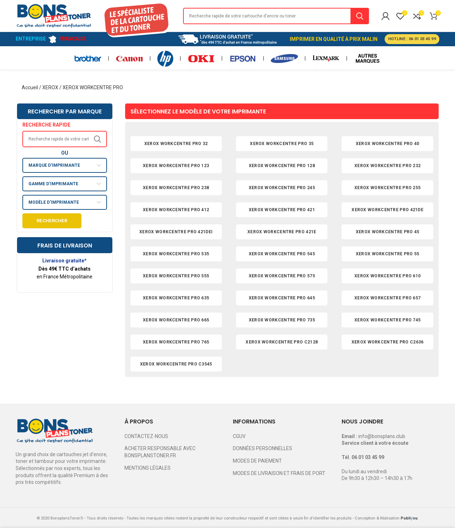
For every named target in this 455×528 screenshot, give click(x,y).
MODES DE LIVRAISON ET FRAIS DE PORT (279, 473)
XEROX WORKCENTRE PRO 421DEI (176, 231)
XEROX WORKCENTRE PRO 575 (282, 275)
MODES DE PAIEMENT (257, 461)
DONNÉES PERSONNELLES (262, 448)
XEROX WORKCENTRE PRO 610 (387, 275)
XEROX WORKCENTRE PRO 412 (176, 209)
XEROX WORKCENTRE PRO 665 (176, 320)
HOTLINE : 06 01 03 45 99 (412, 39)
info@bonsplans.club (381, 436)
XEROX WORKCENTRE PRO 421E (281, 231)
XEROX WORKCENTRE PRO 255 (387, 187)
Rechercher (52, 220)
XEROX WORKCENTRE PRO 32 (176, 143)
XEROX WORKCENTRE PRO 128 (282, 165)
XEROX (50, 87)
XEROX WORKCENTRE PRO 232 (387, 165)
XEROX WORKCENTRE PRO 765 (176, 342)
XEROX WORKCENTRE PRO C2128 (282, 342)
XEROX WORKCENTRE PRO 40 (387, 143)
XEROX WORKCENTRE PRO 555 (176, 275)
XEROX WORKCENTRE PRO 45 (387, 231)
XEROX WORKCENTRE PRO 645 (282, 297)
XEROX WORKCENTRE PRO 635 (176, 297)
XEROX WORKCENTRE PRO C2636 (388, 342)
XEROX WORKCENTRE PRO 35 (282, 143)
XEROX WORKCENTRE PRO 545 (282, 253)
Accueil (30, 87)
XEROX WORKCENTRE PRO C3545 (176, 364)
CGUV (239, 436)
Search (359, 16)
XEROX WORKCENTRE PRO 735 (282, 320)
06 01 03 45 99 (368, 457)
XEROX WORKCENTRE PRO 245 (282, 187)
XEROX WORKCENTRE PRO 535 (176, 253)
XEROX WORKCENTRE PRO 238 (176, 187)
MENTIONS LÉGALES (147, 468)
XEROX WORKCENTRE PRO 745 (387, 320)
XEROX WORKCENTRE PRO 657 (387, 297)
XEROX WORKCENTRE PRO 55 (387, 253)
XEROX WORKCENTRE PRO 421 (282, 209)
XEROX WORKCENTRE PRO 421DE (387, 209)
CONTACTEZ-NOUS (146, 436)
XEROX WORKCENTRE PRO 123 (176, 165)
